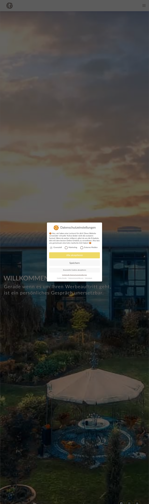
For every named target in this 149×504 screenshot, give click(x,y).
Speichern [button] (74, 263)
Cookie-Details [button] (62, 278)
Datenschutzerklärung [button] (76, 278)
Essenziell (56, 247)
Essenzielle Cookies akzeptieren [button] (74, 270)
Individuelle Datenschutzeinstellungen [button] (74, 275)
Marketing (71, 247)
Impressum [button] (88, 278)
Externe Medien (89, 247)
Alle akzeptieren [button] (74, 255)
